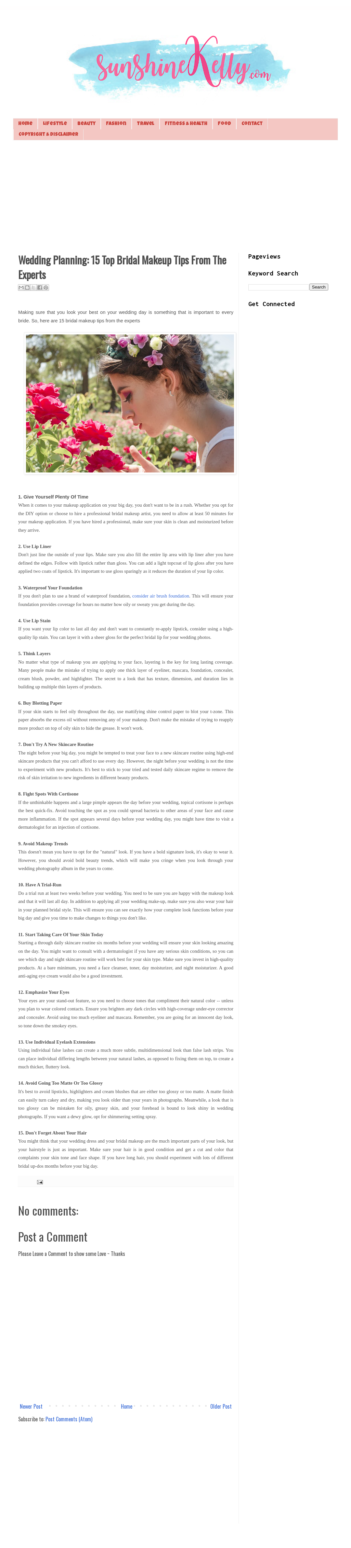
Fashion (116, 123)
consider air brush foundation (160, 595)
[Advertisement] (175, 195)
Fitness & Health (186, 123)
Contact (252, 123)
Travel (145, 123)
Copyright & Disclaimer (48, 134)
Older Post (221, 1406)
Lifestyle (55, 123)
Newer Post (31, 1406)
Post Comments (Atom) (69, 1419)
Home (25, 123)
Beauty (86, 123)
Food (224, 123)
